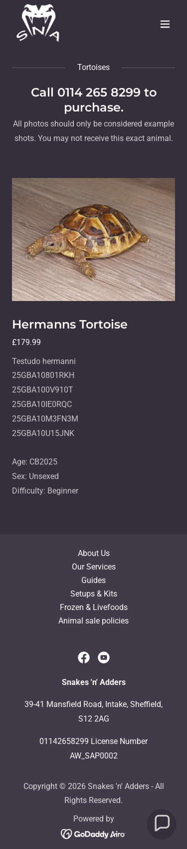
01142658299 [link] (64, 741)
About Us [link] (94, 553)
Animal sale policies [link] (93, 621)
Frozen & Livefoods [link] (94, 607)
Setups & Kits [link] (93, 593)
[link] (38, 24)
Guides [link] (93, 580)
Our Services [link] (94, 567)
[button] (165, 24)
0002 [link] (109, 755)
